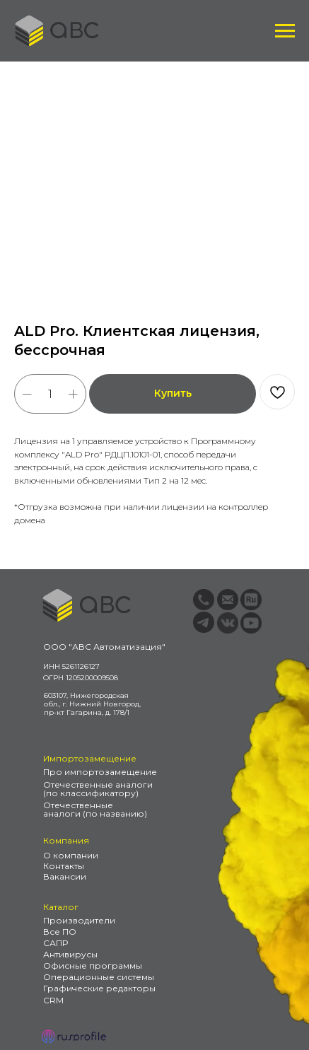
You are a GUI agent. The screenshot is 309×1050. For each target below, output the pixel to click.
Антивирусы (70, 954)
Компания (66, 840)
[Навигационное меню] (285, 31)
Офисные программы (92, 965)
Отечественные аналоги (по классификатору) (98, 788)
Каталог (60, 907)
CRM (53, 1000)
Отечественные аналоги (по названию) (95, 809)
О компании (70, 855)
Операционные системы (98, 977)
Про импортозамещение (100, 771)
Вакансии (64, 876)
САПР (55, 943)
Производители (79, 920)
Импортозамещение (89, 758)
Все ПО (59, 931)
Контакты (63, 866)
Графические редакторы (99, 988)
